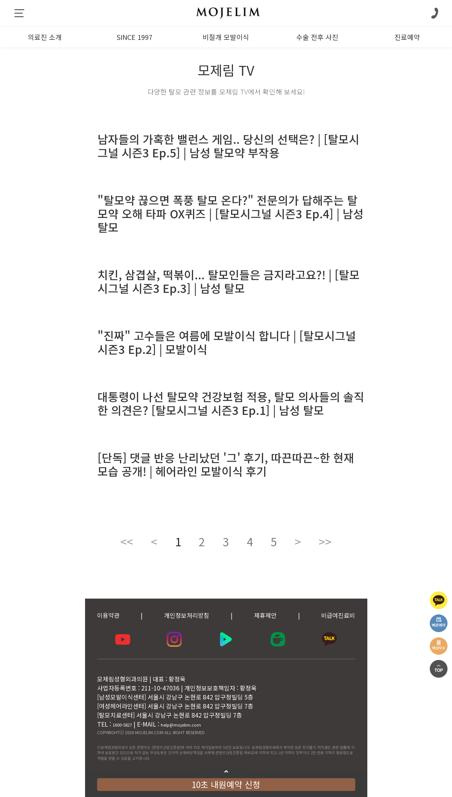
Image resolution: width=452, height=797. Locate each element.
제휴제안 (265, 615)
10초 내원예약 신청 (226, 784)
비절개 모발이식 (225, 37)
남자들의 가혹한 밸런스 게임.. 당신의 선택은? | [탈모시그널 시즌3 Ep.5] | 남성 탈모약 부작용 (228, 145)
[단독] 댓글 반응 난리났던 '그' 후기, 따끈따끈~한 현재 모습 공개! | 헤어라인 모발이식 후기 (225, 464)
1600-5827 (122, 725)
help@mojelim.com (181, 725)
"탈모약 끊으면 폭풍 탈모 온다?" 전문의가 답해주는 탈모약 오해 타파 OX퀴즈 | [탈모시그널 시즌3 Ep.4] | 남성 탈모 (230, 213)
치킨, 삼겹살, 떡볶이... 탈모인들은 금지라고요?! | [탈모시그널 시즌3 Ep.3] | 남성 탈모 (228, 281)
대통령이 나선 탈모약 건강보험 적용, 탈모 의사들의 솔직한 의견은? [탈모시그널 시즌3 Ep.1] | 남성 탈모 (230, 403)
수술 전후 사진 (317, 37)
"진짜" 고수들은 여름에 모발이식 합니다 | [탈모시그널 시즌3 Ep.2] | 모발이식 (226, 342)
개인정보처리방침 (186, 615)
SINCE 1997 (134, 37)
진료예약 (407, 37)
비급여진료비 (338, 615)
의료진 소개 (45, 37)
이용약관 (108, 615)
